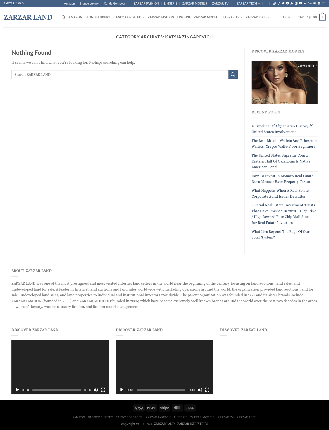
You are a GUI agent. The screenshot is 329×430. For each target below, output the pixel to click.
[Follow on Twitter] (283, 3)
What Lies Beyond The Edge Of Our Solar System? (281, 234)
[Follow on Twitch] (323, 3)
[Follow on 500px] (309, 3)
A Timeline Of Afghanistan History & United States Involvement (282, 129)
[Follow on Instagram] (274, 3)
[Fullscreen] (103, 390)
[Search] (63, 17)
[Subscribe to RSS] (291, 3)
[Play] (17, 390)
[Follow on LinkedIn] (296, 3)
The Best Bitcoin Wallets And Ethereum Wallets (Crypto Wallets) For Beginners (284, 144)
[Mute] (95, 390)
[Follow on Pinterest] (287, 3)
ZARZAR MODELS (194, 3)
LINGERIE (170, 3)
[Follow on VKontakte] (314, 3)
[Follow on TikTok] (278, 3)
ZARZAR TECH (248, 3)
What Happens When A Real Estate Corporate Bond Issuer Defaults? (280, 193)
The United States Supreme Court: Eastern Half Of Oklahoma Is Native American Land (281, 161)
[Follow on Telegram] (319, 3)
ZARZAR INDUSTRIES (192, 424)
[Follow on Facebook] (269, 3)
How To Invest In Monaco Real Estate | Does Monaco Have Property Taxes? (284, 179)
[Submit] (233, 74)
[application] (60, 367)
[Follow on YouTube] (300, 3)
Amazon (69, 3)
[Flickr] (305, 3)
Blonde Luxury (89, 3)
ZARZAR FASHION (146, 3)
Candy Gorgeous (116, 3)
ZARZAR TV (221, 3)
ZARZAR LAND (27, 17)
